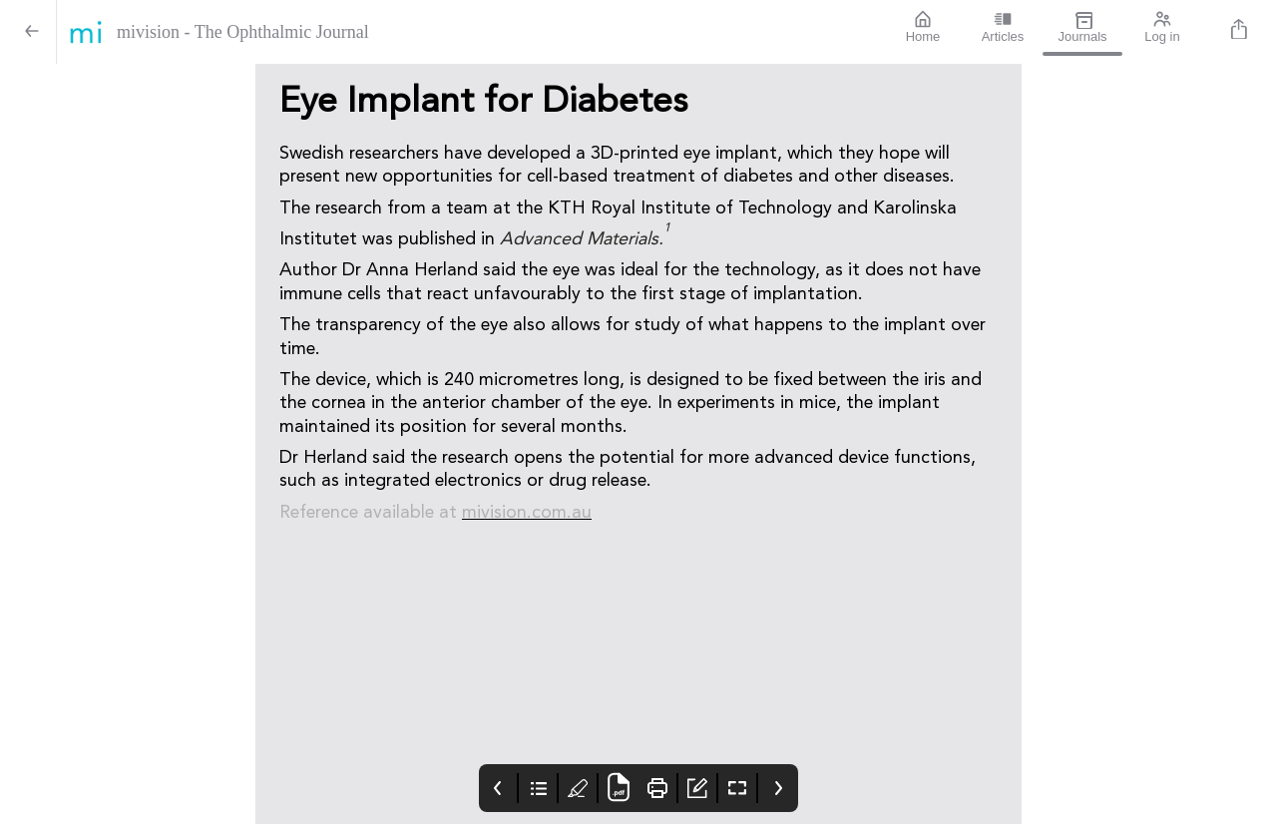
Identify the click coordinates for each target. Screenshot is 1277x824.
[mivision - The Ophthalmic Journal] (470, 32)
